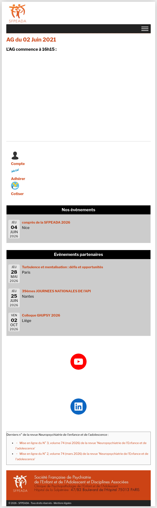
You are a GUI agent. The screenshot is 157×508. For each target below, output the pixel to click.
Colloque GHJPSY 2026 (41, 315)
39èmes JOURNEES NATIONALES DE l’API (56, 291)
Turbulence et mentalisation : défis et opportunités (62, 267)
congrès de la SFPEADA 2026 (46, 222)
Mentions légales (62, 503)
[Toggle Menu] (144, 28)
